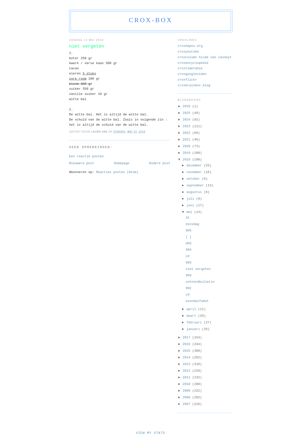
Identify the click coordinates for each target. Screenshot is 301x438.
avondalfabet (197, 301)
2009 (187, 391)
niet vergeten (198, 269)
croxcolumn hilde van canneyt (204, 57)
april (192, 309)
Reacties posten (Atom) (117, 172)
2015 (187, 351)
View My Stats (150, 433)
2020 (187, 146)
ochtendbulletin (200, 282)
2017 (187, 337)
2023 (187, 126)
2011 (187, 377)
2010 (187, 384)
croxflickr (187, 80)
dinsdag (192, 224)
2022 (187, 133)
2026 (187, 106)
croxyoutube (188, 51)
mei (190, 212)
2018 (187, 159)
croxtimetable (190, 68)
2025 (187, 113)
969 (188, 275)
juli (191, 199)
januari (194, 329)
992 (188, 288)
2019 (187, 153)
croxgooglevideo (192, 74)
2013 (187, 364)
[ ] (188, 237)
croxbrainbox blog (194, 85)
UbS (188, 243)
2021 (187, 139)
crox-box (150, 20)
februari (195, 322)
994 (188, 250)
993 (188, 262)
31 (187, 218)
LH (187, 256)
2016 (187, 344)
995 (188, 230)
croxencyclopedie (193, 63)
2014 (187, 357)
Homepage (121, 163)
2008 (187, 397)
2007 (187, 404)
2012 (187, 371)
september (196, 185)
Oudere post (159, 163)
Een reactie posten (86, 156)
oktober (194, 179)
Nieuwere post (81, 163)
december (195, 165)
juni (191, 205)
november (195, 172)
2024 (187, 120)
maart (192, 316)
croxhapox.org (190, 46)
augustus (195, 192)
